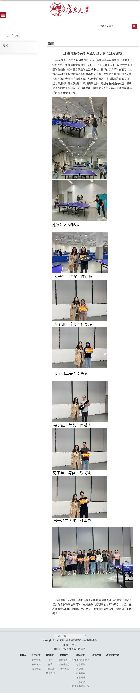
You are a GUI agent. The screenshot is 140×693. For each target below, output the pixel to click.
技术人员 (50, 673)
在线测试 (80, 682)
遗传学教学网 (112, 655)
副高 (50, 664)
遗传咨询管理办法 (81, 686)
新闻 (17, 35)
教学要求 (80, 677)
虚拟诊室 (80, 655)
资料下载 (64, 669)
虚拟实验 (96, 655)
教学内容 (80, 673)
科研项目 (36, 664)
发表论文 (36, 669)
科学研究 (36, 655)
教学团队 (80, 664)
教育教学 (64, 655)
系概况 (23, 655)
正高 (50, 660)
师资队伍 (50, 655)
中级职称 (50, 669)
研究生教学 (64, 664)
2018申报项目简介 (81, 660)
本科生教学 (64, 660)
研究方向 (36, 660)
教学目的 (80, 669)
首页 (8, 35)
